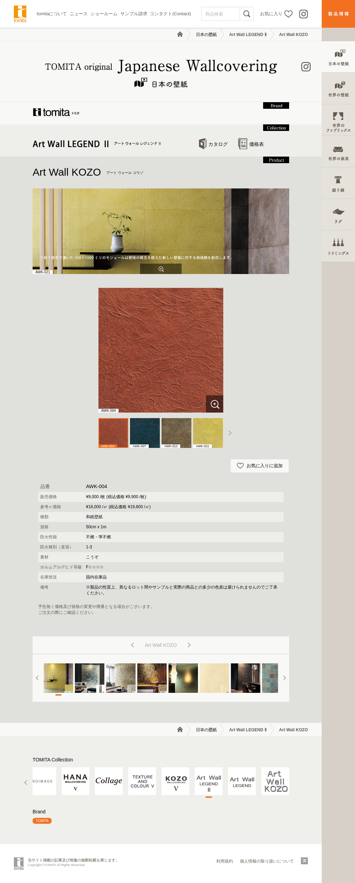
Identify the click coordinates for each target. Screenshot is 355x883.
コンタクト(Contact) (170, 13)
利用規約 (224, 861)
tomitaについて (52, 13)
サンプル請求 (133, 13)
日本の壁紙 (206, 34)
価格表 (251, 144)
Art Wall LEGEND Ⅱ (248, 34)
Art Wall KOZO (293, 34)
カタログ (213, 144)
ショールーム (104, 13)
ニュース (79, 13)
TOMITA (42, 821)
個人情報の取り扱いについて (267, 861)
